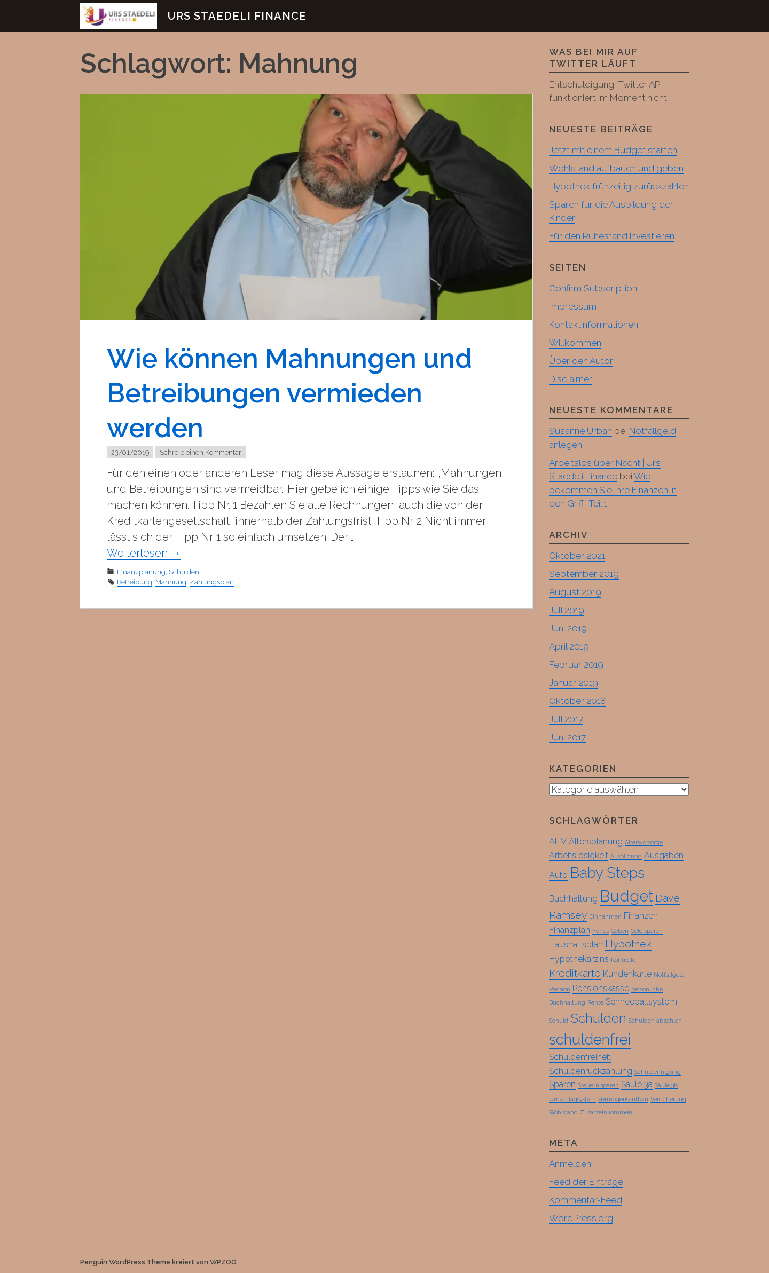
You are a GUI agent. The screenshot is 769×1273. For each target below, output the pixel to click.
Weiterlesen (144, 553)
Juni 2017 (567, 737)
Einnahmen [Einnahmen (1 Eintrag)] (605, 917)
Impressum (573, 306)
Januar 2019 (573, 682)
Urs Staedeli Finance (237, 16)
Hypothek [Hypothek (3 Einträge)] (628, 944)
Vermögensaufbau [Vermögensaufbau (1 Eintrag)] (623, 1099)
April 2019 (569, 646)
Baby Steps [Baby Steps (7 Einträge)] (607, 873)
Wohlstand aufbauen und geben (616, 168)
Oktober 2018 (577, 700)
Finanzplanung (141, 572)
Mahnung (170, 582)
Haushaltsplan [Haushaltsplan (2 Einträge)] (576, 945)
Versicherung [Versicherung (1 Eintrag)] (668, 1099)
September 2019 (584, 573)
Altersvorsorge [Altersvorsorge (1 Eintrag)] (644, 843)
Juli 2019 (566, 610)
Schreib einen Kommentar (200, 452)
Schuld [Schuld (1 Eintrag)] (558, 1021)
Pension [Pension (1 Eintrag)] (559, 989)
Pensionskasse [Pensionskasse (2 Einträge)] (600, 989)
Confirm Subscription (593, 288)
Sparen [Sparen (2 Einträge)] (562, 1085)
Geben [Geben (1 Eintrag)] (620, 931)
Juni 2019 (568, 628)
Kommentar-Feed (585, 1200)
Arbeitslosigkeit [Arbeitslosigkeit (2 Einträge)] (578, 856)
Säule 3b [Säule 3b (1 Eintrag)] (666, 1085)
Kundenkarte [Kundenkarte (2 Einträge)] (627, 974)
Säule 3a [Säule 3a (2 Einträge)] (637, 1085)
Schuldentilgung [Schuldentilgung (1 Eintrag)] (657, 1072)
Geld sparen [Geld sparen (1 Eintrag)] (647, 931)
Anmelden (570, 1164)
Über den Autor (581, 360)
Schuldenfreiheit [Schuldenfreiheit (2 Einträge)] (580, 1058)
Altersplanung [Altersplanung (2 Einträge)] (596, 842)
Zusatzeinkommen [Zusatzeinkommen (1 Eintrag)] (606, 1113)
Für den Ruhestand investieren (611, 236)
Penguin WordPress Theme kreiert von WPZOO (158, 1263)
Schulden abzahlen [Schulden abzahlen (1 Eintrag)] (655, 1021)
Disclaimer (570, 379)
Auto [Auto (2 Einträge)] (558, 876)
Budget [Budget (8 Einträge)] (626, 896)
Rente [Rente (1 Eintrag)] (595, 1003)
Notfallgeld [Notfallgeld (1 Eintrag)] (669, 975)
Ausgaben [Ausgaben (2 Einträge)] (664, 856)
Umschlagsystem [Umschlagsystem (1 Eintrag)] (572, 1099)
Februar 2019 (576, 664)
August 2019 (575, 592)
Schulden (184, 572)
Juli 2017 (566, 719)
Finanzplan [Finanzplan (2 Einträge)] (569, 931)
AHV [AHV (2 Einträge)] (558, 842)
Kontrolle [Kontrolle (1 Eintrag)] (623, 960)
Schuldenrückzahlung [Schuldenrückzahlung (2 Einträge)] (590, 1071)
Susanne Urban (580, 430)
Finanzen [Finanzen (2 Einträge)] (641, 916)
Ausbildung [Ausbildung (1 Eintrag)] (626, 856)
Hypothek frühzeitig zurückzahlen (619, 186)
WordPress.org (581, 1218)
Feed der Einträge (586, 1182)
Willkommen (575, 342)
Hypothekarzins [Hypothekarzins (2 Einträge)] (579, 959)
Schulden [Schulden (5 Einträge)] (598, 1018)
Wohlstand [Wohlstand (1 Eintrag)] (563, 1113)
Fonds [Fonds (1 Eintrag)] (600, 931)
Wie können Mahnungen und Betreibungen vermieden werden (289, 393)
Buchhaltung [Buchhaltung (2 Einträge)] (573, 899)
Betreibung (134, 582)
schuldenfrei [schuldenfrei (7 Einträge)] (590, 1040)
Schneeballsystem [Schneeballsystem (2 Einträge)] (641, 1002)
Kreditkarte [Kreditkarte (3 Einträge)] (575, 974)
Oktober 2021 (577, 555)
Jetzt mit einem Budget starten (613, 150)
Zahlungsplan (212, 582)
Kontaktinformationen (593, 324)
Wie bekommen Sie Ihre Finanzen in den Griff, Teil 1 (613, 490)
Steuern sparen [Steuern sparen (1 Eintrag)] (598, 1085)
